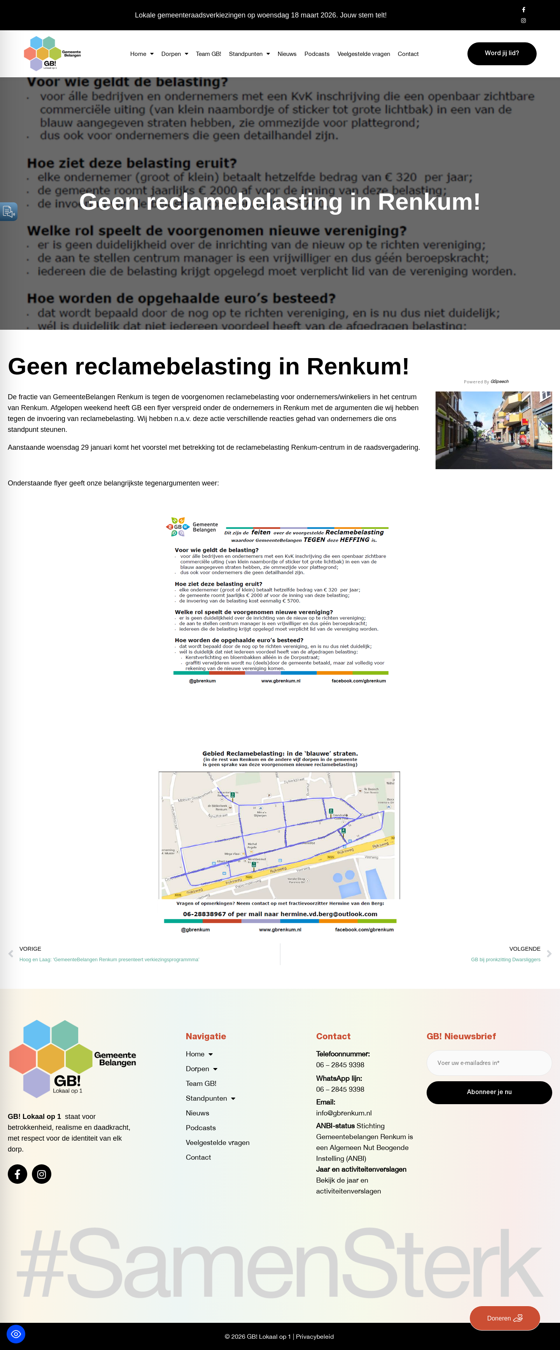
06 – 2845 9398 (340, 1065)
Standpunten (249, 54)
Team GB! (208, 53)
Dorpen (174, 54)
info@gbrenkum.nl (344, 1113)
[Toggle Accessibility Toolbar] (16, 1334)
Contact (408, 53)
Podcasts (317, 53)
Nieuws (287, 53)
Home (142, 54)
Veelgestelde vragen (364, 53)
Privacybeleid (315, 1336)
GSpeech (499, 381)
